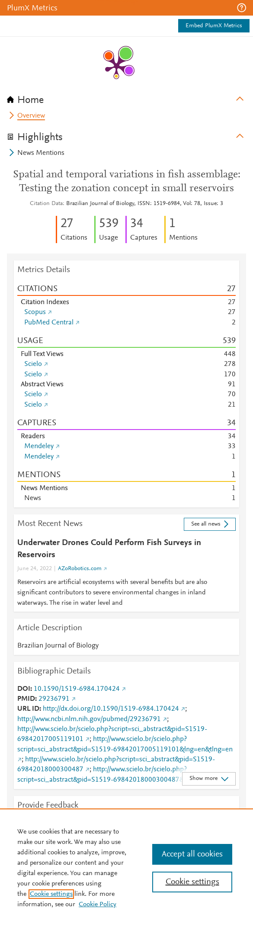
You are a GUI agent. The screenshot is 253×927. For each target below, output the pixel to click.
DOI (23, 689)
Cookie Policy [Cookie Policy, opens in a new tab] (97, 904)
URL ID (28, 709)
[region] (126, 867)
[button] (241, 8)
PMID (26, 699)
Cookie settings (51, 894)
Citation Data (46, 204)
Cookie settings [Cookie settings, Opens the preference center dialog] (192, 882)
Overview (31, 115)
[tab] (126, 97)
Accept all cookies (192, 854)
